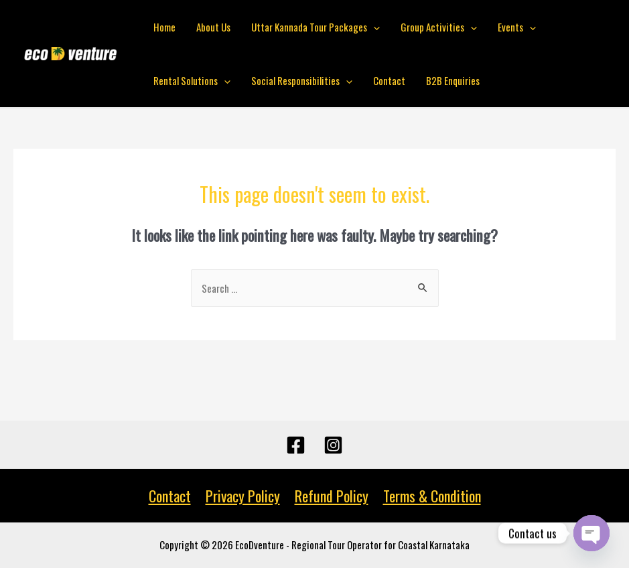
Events (514, 27)
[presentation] (372, 27)
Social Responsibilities (301, 80)
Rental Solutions (191, 80)
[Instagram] (333, 445)
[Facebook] (295, 445)
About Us (213, 26)
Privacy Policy (243, 495)
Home (164, 26)
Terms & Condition (432, 495)
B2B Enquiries (451, 80)
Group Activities (437, 27)
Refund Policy (331, 495)
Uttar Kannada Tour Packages (314, 27)
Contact (388, 80)
